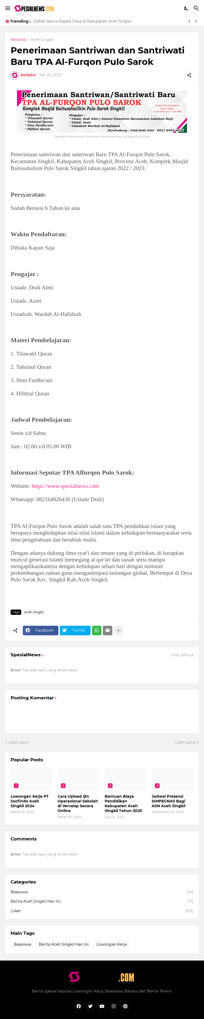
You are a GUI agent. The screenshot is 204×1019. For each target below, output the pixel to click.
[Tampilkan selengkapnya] (118, 630)
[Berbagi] (189, 75)
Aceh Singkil (42, 40)
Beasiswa (102, 892)
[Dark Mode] (186, 8)
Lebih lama (185, 742)
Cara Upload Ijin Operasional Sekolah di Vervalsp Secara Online (78, 803)
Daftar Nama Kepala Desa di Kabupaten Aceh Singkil (82, 21)
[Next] (196, 21)
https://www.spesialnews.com (65, 486)
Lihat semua (182, 655)
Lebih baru (18, 742)
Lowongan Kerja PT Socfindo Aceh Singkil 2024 (30, 801)
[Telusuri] (197, 8)
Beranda (18, 40)
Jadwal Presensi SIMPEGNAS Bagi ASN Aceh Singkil (168, 801)
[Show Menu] (7, 8)
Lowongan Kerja (111, 944)
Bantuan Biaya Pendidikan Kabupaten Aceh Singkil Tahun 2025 (123, 803)
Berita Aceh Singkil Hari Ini (102, 901)
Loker (102, 911)
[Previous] (189, 21)
